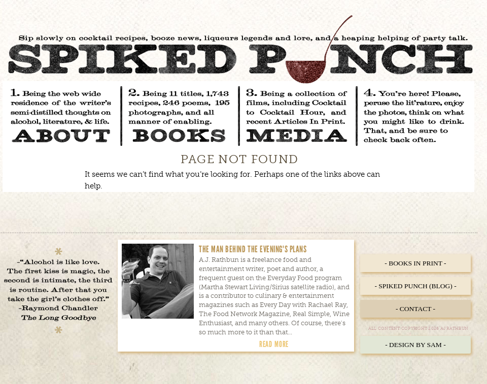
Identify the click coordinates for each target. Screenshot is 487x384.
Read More (274, 344)
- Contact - (415, 309)
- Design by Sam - (415, 345)
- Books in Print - (415, 263)
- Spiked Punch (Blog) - (415, 286)
